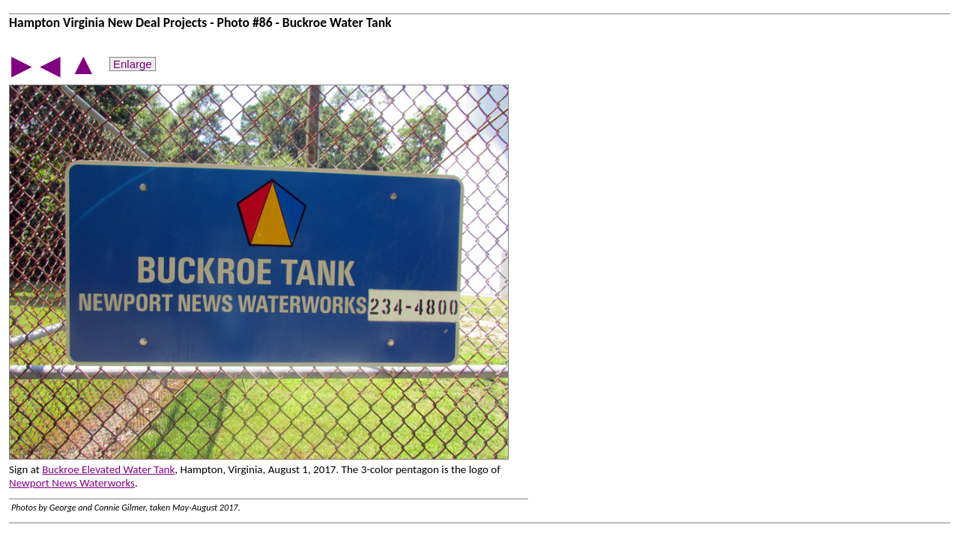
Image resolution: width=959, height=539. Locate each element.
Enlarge (132, 64)
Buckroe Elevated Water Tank (108, 469)
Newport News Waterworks (72, 483)
